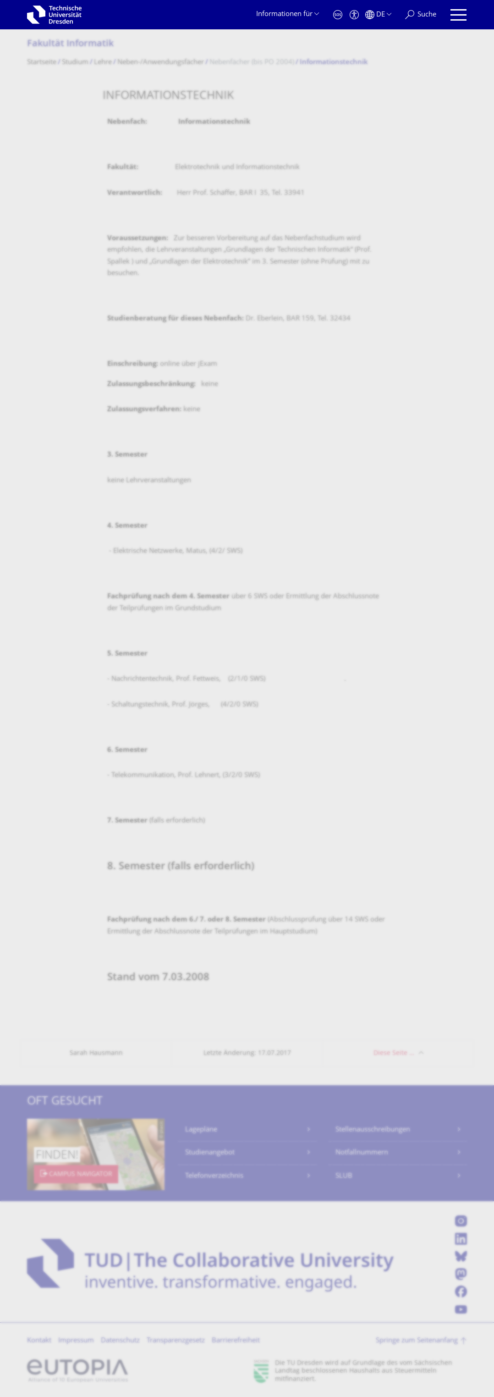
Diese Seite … (393, 1053)
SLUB (343, 1176)
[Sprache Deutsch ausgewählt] (378, 15)
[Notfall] (338, 15)
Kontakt (39, 1340)
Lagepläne (201, 1129)
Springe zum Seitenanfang (417, 1340)
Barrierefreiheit (236, 1340)
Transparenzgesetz (176, 1340)
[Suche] (420, 15)
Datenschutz (120, 1340)
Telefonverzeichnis (214, 1176)
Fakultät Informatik (70, 44)
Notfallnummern (361, 1152)
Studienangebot (210, 1152)
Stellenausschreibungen (372, 1129)
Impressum (76, 1340)
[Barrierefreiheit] (354, 15)
